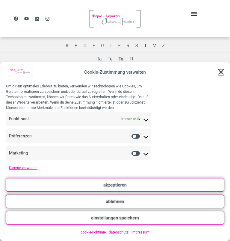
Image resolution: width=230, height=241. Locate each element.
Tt (131, 59)
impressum (140, 232)
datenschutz (118, 232)
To (120, 59)
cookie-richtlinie (93, 232)
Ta (99, 59)
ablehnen (115, 201)
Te (110, 59)
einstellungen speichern (115, 218)
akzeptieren (115, 185)
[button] (221, 72)
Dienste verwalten (23, 168)
